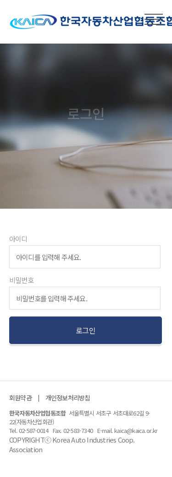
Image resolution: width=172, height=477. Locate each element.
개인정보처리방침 (67, 397)
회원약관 (20, 397)
